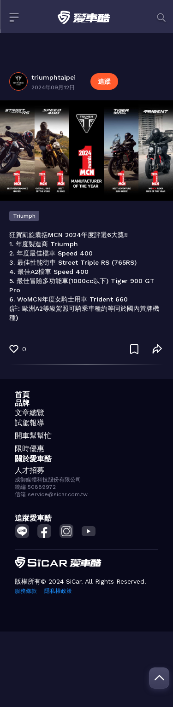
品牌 (22, 403)
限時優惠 (29, 448)
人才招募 (29, 470)
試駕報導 (29, 422)
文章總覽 (29, 412)
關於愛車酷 (33, 458)
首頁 (22, 394)
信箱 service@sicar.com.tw (51, 494)
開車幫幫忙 (33, 435)
